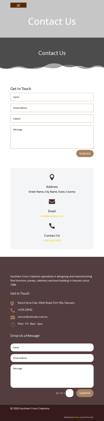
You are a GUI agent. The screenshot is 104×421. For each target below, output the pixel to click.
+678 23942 (25, 309)
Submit (85, 153)
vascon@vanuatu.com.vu (33, 316)
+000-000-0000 (52, 240)
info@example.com (52, 216)
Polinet (76, 417)
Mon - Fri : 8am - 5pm (30, 323)
